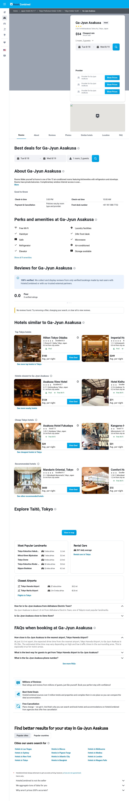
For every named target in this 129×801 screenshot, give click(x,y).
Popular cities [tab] (22, 735)
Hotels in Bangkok (59, 760)
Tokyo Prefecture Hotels (47, 11)
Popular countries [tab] (41, 735)
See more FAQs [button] (69, 664)
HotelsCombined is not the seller (70, 780)
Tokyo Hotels (69, 11)
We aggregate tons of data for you (70, 785)
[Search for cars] (4, 23)
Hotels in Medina (95, 753)
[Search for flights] (4, 12)
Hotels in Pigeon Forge (61, 753)
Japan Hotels (25, 11)
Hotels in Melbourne (96, 749)
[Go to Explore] (4, 34)
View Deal (73, 357)
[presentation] (78, 148)
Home (15, 11)
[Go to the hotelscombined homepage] (20, 4)
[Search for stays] (4, 18)
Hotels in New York (23, 756)
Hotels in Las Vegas (23, 749)
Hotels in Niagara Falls (97, 760)
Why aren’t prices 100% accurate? (70, 790)
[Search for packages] (4, 29)
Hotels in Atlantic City (60, 756)
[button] (5, 4)
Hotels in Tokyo (21, 760)
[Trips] (4, 42)
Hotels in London (95, 756)
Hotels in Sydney (22, 753)
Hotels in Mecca (58, 749)
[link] (29, 364)
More (16, 185)
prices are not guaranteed (72, 773)
